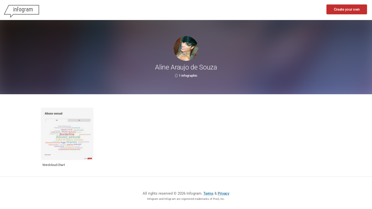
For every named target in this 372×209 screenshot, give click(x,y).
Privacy (223, 193)
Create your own (347, 9)
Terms (208, 193)
